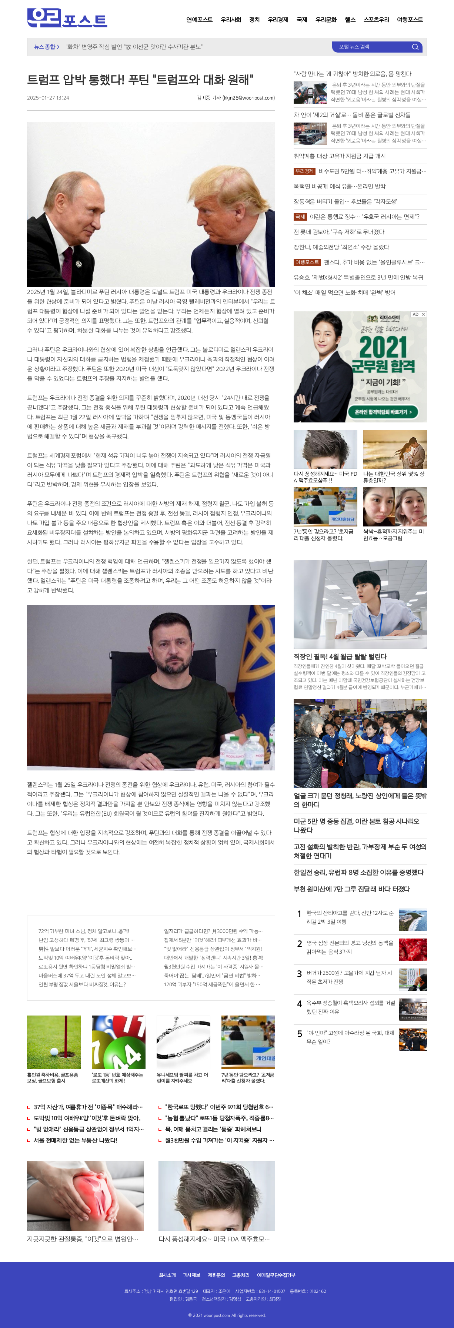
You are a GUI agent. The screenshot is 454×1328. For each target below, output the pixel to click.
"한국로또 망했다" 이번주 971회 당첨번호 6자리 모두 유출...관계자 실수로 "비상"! (220, 1107)
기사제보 (191, 1275)
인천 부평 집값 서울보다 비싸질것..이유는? (82, 984)
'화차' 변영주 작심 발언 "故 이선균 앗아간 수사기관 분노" (134, 47)
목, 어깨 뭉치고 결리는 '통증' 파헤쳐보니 (213, 1129)
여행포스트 (410, 20)
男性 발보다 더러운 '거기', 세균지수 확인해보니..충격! (88, 949)
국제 (302, 20)
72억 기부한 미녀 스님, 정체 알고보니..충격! (84, 931)
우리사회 (231, 20)
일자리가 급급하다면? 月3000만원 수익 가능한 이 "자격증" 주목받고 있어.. (214, 931)
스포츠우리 (376, 20)
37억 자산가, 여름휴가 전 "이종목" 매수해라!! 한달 (89, 1107)
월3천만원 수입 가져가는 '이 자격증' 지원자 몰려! (214, 967)
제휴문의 (216, 1275)
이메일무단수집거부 (276, 1275)
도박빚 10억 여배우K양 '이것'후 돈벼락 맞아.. (85, 958)
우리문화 (326, 20)
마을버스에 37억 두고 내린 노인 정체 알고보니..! (88, 976)
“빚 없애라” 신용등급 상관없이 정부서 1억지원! (213, 949)
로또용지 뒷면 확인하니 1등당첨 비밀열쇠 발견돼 (88, 967)
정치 (254, 20)
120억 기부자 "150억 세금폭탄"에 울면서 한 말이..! (214, 984)
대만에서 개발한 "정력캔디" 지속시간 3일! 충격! (213, 958)
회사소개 (167, 1275)
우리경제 (278, 20)
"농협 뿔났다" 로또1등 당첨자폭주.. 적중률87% (220, 1118)
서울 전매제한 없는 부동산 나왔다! (75, 1140)
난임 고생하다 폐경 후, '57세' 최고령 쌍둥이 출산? (88, 940)
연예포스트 (199, 20)
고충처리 (241, 1275)
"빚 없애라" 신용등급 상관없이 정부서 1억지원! (89, 1129)
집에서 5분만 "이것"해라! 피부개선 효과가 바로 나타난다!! (214, 940)
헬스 (350, 20)
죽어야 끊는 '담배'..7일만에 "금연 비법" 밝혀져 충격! (214, 976)
